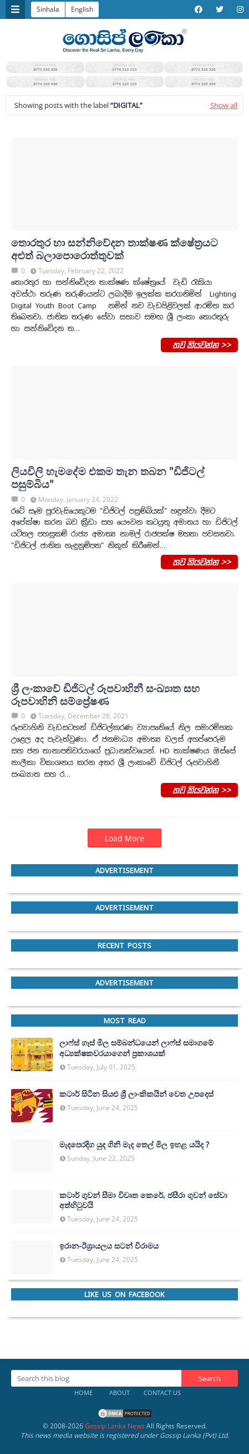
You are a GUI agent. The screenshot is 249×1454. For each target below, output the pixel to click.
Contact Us (162, 1392)
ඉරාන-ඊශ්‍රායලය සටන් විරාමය (109, 1246)
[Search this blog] (96, 1378)
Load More (124, 838)
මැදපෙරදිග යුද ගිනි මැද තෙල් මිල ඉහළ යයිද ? (134, 1145)
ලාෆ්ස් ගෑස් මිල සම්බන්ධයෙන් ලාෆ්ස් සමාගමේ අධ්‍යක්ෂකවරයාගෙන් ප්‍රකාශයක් (136, 1048)
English (82, 9)
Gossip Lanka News (115, 1426)
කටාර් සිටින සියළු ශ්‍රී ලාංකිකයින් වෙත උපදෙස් (136, 1094)
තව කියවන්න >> (199, 344)
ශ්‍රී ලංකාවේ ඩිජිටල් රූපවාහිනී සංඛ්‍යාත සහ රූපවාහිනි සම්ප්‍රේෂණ (105, 695)
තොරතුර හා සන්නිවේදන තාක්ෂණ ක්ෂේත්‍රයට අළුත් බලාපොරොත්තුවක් (114, 249)
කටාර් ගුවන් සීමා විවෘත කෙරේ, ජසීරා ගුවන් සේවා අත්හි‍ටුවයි (143, 1200)
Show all (223, 105)
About (119, 1392)
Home (83, 1392)
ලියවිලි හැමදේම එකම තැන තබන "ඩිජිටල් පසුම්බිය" (108, 478)
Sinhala (48, 9)
